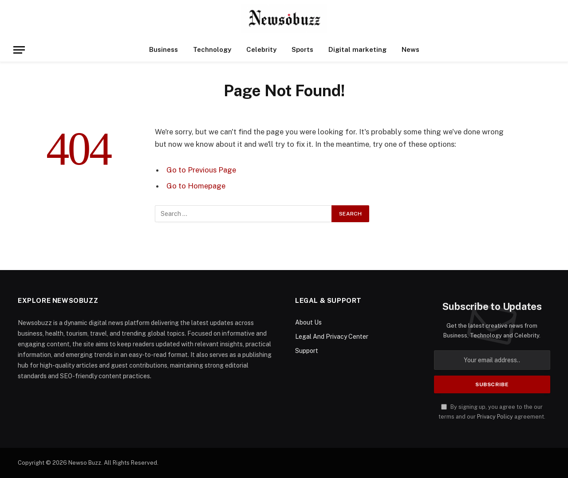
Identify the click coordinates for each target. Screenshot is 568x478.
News (410, 49)
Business (163, 49)
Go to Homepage (195, 185)
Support (306, 350)
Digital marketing (357, 49)
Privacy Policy (495, 416)
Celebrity (261, 49)
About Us (308, 322)
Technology (212, 49)
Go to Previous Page (201, 169)
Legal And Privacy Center (331, 336)
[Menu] (19, 50)
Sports (302, 49)
